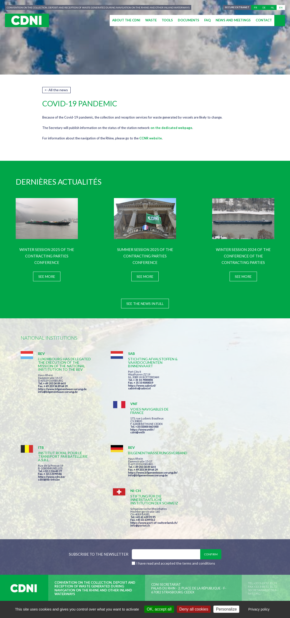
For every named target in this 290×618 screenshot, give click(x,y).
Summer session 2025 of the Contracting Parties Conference (145, 256)
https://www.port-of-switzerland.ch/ (231, 442)
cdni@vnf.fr (215, 382)
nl (272, 7)
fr (255, 7)
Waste (151, 20)
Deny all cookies (193, 609)
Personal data (181, 535)
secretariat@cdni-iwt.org (262, 511)
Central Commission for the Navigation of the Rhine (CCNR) (78, 535)
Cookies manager (217, 535)
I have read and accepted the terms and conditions (175, 483)
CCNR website (150, 138)
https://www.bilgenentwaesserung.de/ (148, 435)
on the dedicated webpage (171, 128)
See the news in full (145, 303)
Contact (264, 20)
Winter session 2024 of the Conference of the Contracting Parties (243, 256)
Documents (188, 20)
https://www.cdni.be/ (51, 440)
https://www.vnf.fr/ (220, 379)
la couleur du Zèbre (97, 544)
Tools (167, 20)
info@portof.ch (218, 445)
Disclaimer (151, 535)
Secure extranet (237, 7)
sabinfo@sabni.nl (134, 388)
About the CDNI (126, 20)
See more (46, 276)
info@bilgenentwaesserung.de (58, 395)
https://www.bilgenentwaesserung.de (62, 392)
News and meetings (233, 20)
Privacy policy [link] (259, 609)
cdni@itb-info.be (49, 442)
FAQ (207, 20)
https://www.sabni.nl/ (137, 385)
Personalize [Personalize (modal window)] (226, 609)
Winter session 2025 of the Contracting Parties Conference (46, 256)
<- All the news (56, 90)
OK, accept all (159, 609)
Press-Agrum (57, 544)
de (264, 7)
